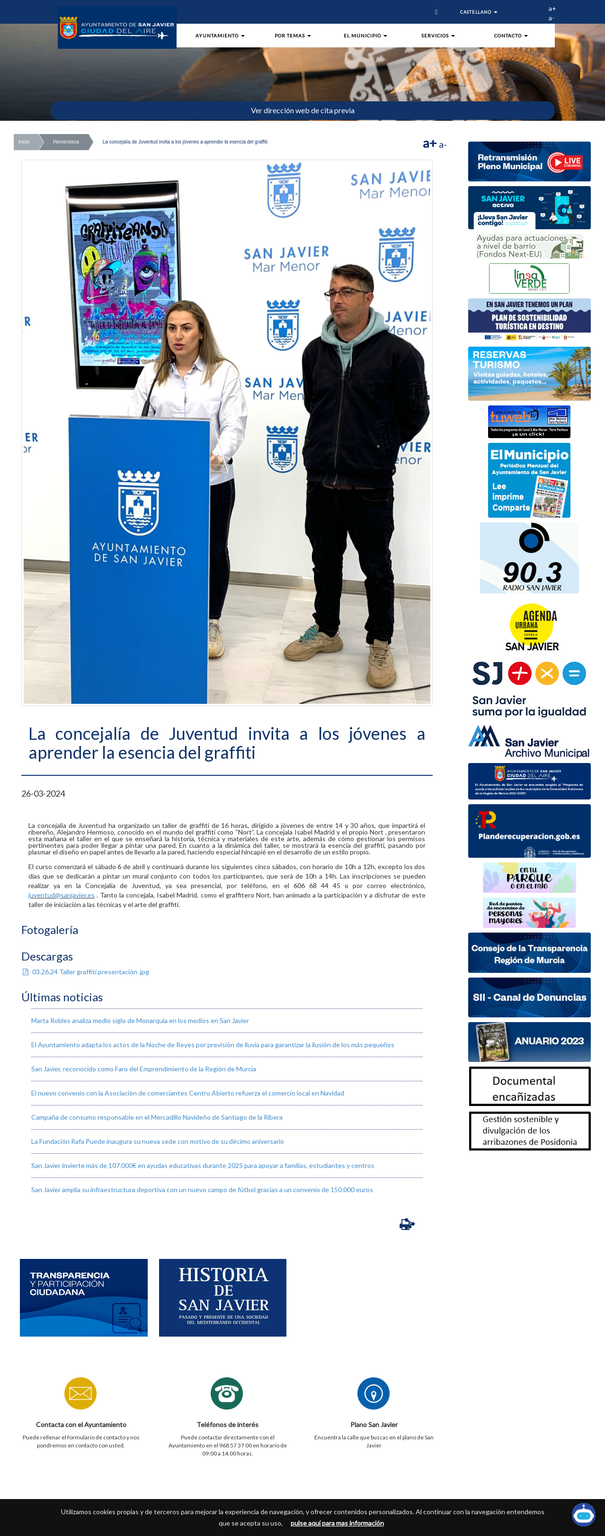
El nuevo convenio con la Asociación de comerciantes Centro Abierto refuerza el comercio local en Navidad (187, 1093)
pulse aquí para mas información (337, 1523)
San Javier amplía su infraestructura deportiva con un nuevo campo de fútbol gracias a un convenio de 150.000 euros (202, 1190)
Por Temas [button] (293, 35)
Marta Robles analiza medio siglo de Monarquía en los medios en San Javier (140, 1020)
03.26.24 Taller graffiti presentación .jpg (85, 972)
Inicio (23, 141)
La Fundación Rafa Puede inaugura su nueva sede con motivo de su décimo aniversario (157, 1141)
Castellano (479, 12)
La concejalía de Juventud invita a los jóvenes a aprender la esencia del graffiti (185, 141)
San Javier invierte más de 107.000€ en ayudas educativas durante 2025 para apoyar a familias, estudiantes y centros (202, 1165)
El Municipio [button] (365, 35)
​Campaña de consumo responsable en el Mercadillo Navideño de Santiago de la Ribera (157, 1117)
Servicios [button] (438, 35)
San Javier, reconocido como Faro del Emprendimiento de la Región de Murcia (143, 1069)
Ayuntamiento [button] (220, 35)
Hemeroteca (66, 141)
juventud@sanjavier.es (61, 895)
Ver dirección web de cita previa (303, 110)
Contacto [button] (511, 35)
